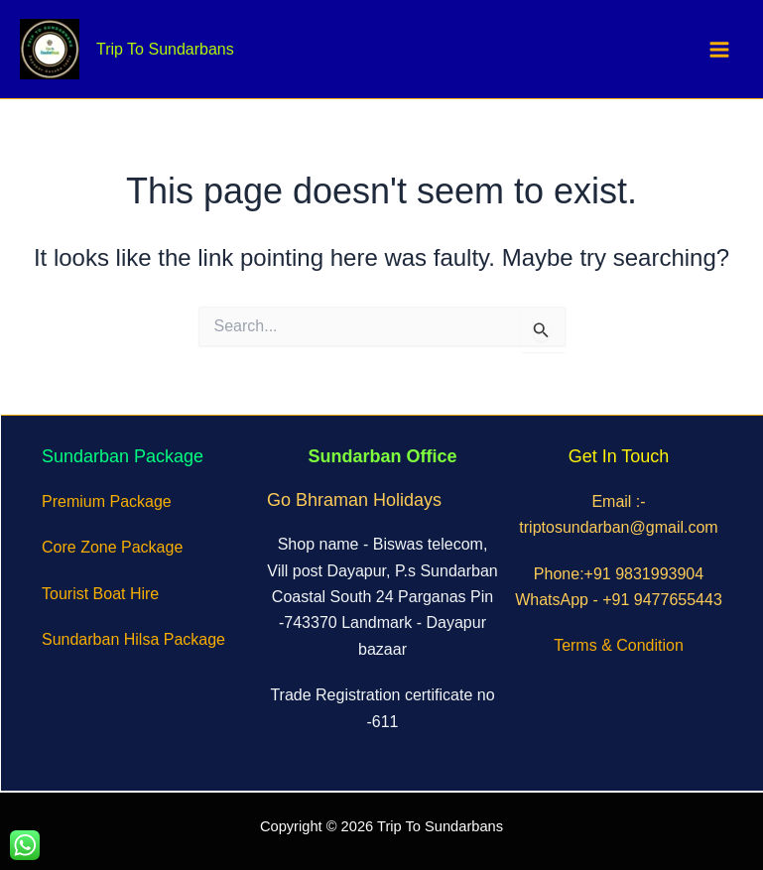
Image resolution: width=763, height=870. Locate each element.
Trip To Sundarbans (165, 49)
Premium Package (107, 501)
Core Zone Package (112, 547)
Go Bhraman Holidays (354, 500)
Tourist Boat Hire (100, 593)
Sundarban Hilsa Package (133, 639)
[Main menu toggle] (720, 49)
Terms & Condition (619, 645)
